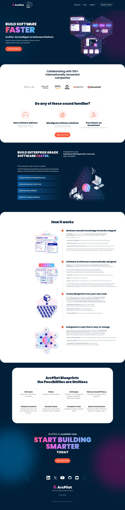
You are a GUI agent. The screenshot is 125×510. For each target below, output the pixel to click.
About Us (77, 5)
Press (85, 5)
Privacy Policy (62, 495)
